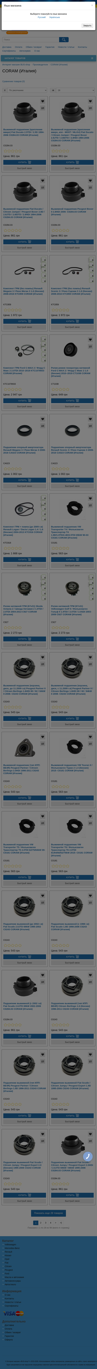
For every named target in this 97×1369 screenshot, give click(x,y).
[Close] (92, 5)
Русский (41, 17)
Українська (54, 17)
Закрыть (87, 25)
